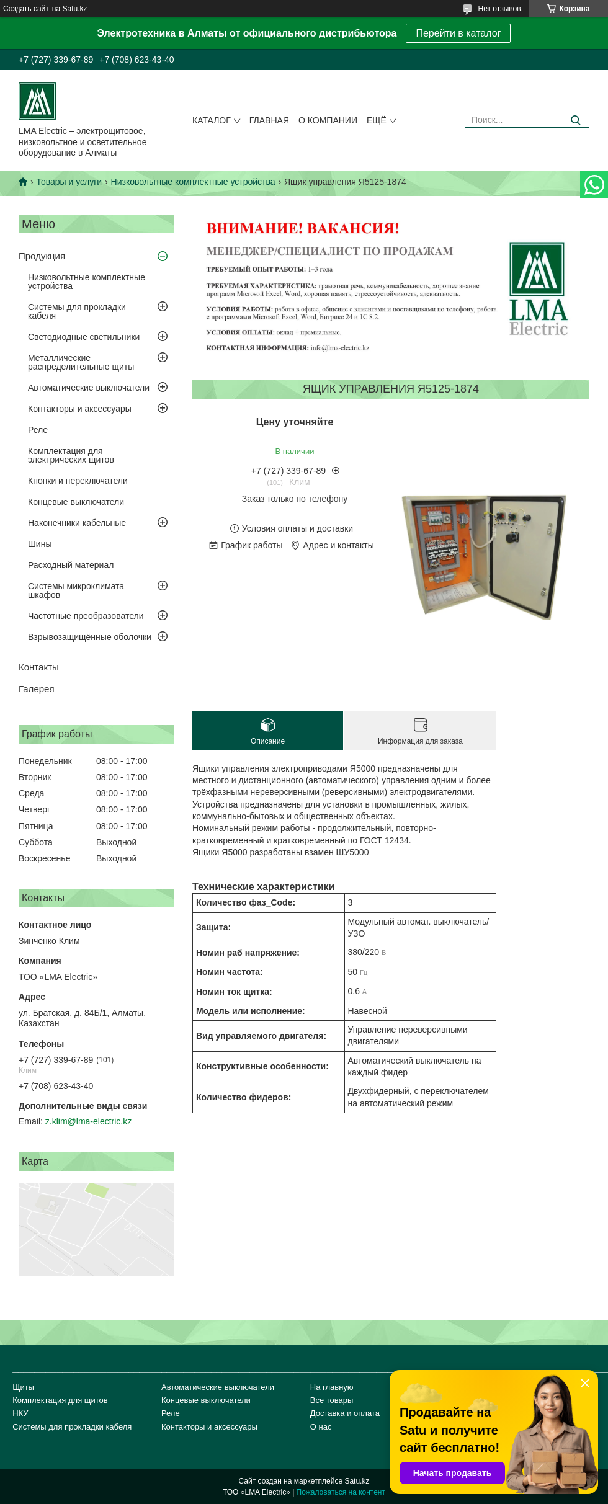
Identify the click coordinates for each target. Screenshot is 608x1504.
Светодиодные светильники (84, 337)
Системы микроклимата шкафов (76, 590)
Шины (39, 544)
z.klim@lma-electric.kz (88, 1121)
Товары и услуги (69, 181)
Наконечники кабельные (77, 523)
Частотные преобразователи (85, 616)
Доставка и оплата (345, 1413)
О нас (321, 1426)
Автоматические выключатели (89, 388)
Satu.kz (356, 1481)
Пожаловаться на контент (341, 1492)
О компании (327, 120)
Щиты (23, 1387)
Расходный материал (71, 565)
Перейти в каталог (458, 33)
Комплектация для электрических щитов (71, 455)
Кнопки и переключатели (78, 481)
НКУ (20, 1413)
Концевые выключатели (76, 502)
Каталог (211, 120)
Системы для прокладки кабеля (77, 311)
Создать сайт (26, 8)
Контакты (39, 667)
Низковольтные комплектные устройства (193, 181)
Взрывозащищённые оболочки (89, 637)
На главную (332, 1387)
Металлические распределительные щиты (81, 362)
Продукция (42, 256)
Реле (38, 430)
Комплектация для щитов (60, 1400)
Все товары (332, 1400)
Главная (269, 120)
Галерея (37, 688)
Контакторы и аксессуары (80, 409)
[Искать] (575, 120)
